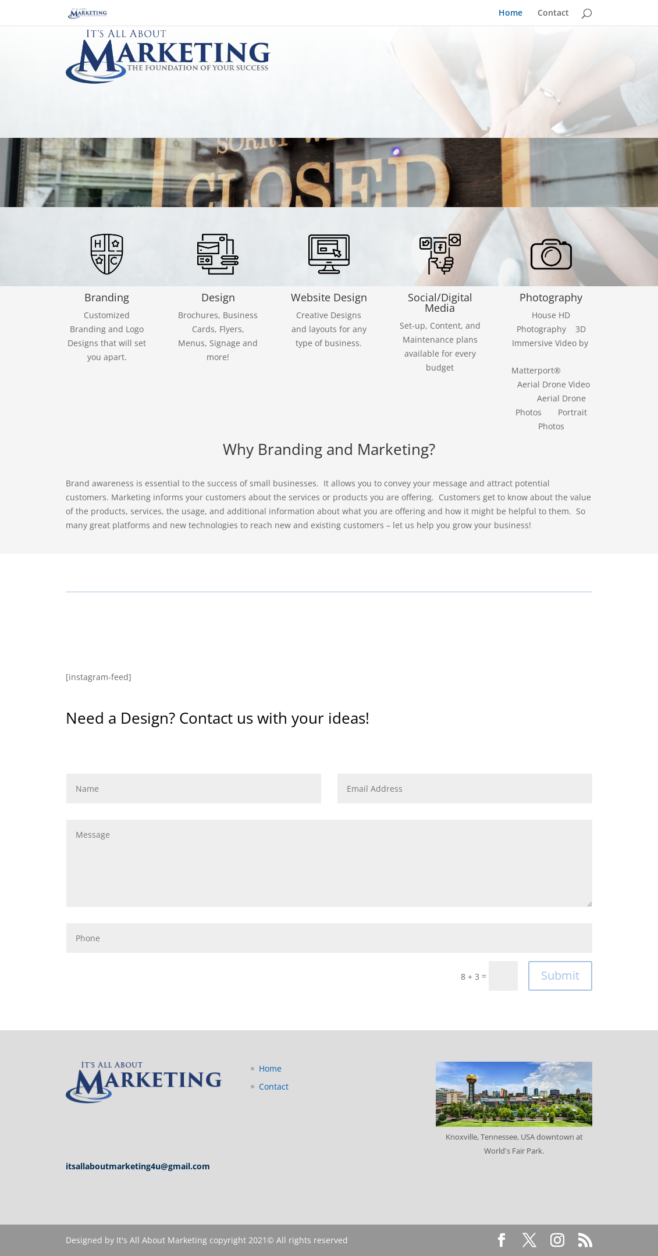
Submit (560, 975)
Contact (553, 13)
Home (510, 13)
